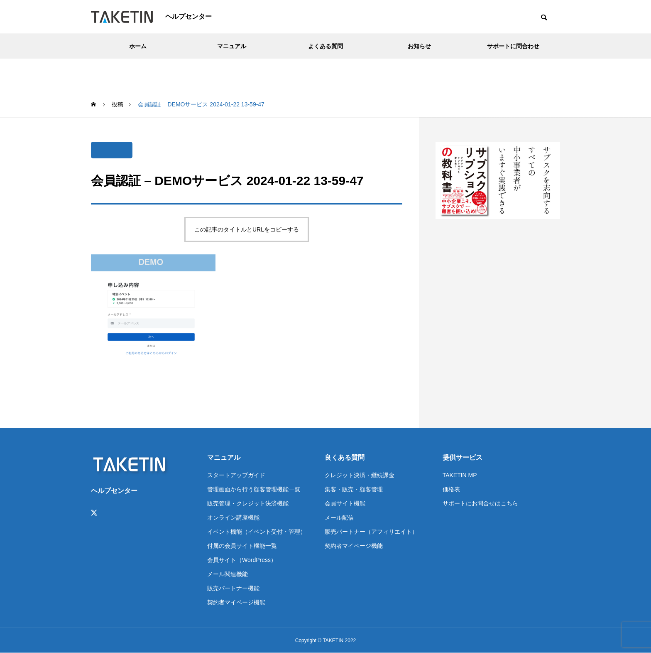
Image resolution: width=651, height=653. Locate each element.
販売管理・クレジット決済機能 (248, 503)
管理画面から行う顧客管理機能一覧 (253, 489)
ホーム (138, 46)
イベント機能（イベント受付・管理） (256, 531)
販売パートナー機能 (233, 588)
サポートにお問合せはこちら (480, 503)
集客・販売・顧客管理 (354, 489)
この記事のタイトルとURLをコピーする (246, 229)
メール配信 (339, 517)
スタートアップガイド (236, 475)
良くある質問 (345, 457)
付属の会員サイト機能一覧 (242, 545)
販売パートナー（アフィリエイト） (371, 531)
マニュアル (231, 46)
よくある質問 (325, 46)
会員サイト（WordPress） (242, 560)
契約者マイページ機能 (236, 602)
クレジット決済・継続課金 (359, 475)
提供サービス (462, 457)
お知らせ (419, 46)
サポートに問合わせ (513, 46)
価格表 (451, 489)
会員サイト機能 (345, 503)
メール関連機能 (227, 574)
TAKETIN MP (460, 475)
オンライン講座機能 (233, 517)
